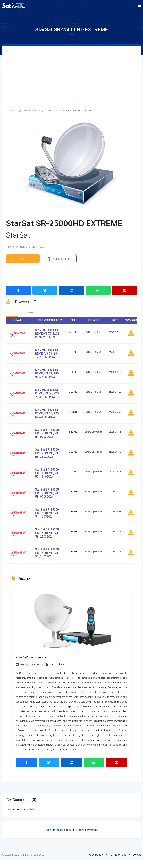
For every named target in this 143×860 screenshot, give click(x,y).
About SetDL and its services (32, 656)
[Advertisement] (71, 73)
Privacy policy (94, 853)
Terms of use (117, 853)
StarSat (50, 110)
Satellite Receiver (31, 110)
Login (48, 828)
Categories (11, 110)
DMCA (137, 853)
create (59, 828)
